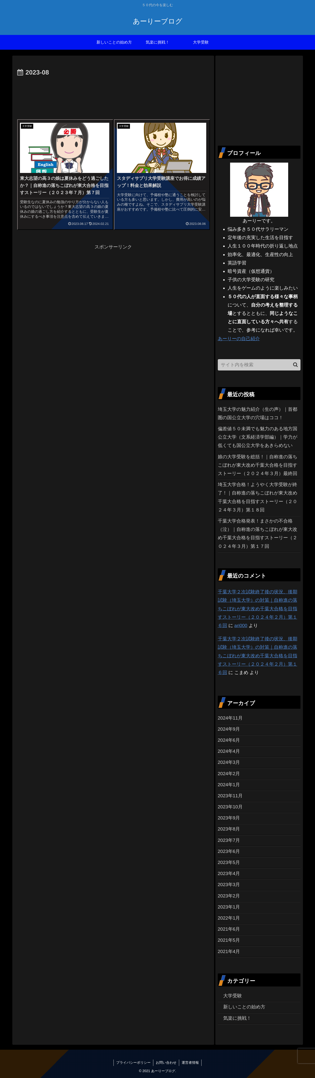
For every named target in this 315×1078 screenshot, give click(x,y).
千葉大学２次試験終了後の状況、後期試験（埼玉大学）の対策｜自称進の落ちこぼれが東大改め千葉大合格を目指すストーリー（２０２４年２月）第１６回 (257, 608)
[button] (295, 365)
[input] (259, 364)
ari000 (240, 625)
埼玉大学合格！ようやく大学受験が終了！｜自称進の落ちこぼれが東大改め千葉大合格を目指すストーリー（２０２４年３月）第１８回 (257, 497)
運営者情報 (190, 1062)
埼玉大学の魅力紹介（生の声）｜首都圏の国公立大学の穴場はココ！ (257, 413)
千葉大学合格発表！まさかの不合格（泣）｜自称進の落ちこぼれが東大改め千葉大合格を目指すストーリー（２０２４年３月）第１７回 (257, 533)
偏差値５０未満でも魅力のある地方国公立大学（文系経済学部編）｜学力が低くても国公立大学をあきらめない (257, 437)
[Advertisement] (113, 92)
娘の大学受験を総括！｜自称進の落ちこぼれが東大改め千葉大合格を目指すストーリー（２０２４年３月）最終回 (257, 465)
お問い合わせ (166, 1062)
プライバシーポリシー (133, 1062)
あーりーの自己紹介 (239, 338)
